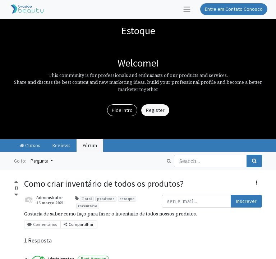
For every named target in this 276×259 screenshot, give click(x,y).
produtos (106, 198)
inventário (87, 206)
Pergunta (40, 161)
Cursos (30, 145)
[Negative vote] (16, 195)
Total (87, 198)
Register (155, 110)
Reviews (61, 145)
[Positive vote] (16, 183)
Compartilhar (79, 224)
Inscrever (246, 201)
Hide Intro (122, 110)
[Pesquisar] (254, 161)
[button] (257, 183)
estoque (126, 198)
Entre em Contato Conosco (234, 9)
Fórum (89, 145)
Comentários (42, 224)
